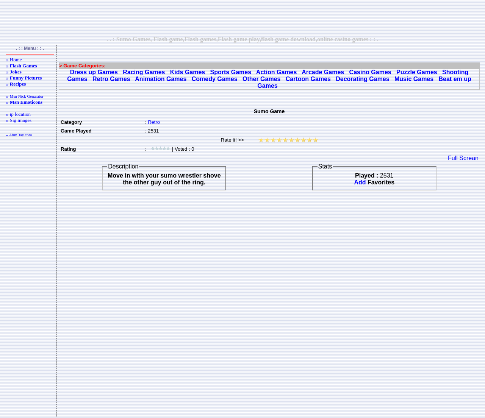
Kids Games (187, 72)
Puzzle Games (416, 72)
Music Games (413, 79)
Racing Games (144, 72)
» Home (14, 59)
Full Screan (463, 158)
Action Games (276, 72)
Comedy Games (215, 79)
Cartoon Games (308, 79)
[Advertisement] (242, 18)
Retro (154, 122)
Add (360, 182)
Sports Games (230, 72)
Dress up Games (94, 72)
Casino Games (370, 72)
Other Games (261, 79)
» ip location (18, 114)
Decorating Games (362, 79)
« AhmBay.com (19, 135)
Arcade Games (323, 72)
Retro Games (111, 79)
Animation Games (160, 79)
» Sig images (18, 120)
